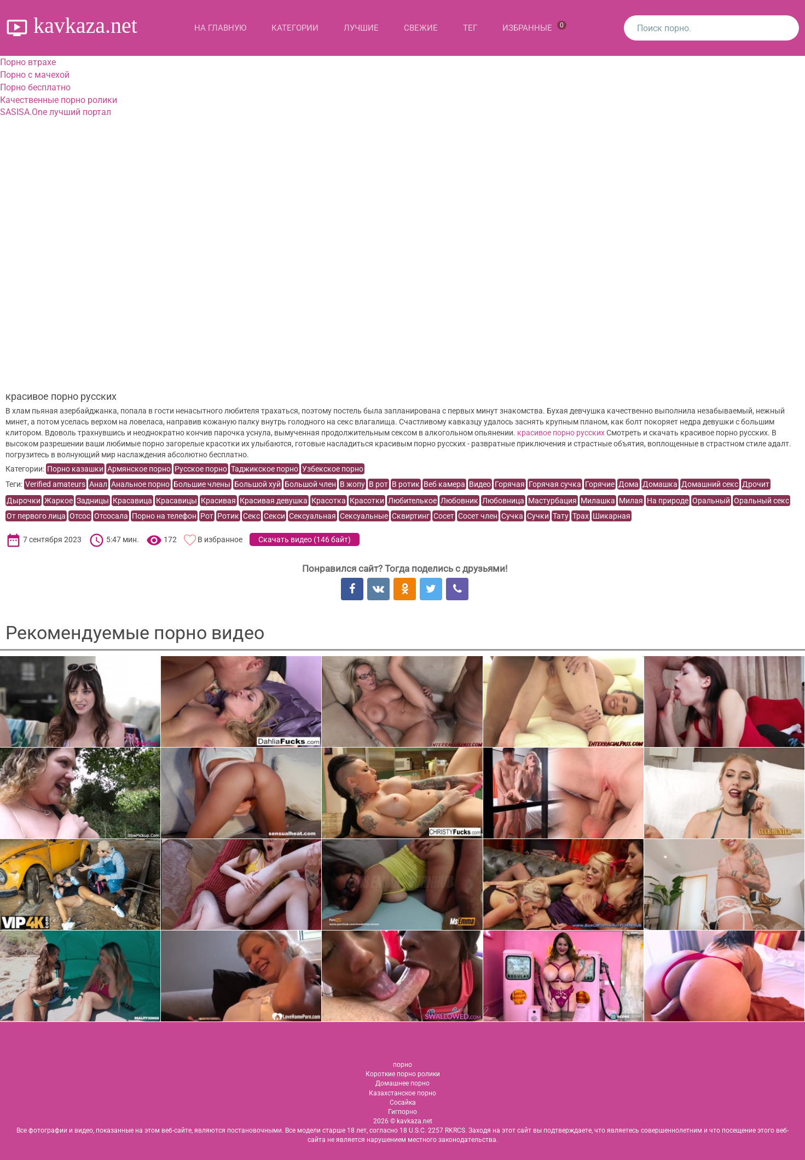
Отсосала (111, 516)
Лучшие (361, 28)
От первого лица (36, 516)
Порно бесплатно (35, 87)
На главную (220, 28)
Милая (631, 500)
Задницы (93, 500)
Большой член (310, 484)
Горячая (510, 484)
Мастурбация (552, 500)
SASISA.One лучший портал (55, 112)
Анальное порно (140, 484)
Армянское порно (139, 468)
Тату (561, 516)
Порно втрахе (28, 62)
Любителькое (412, 500)
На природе (667, 500)
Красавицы (176, 500)
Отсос (80, 516)
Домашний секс (709, 484)
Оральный (711, 500)
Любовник (459, 500)
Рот (206, 516)
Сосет (443, 516)
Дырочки (23, 500)
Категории (294, 28)
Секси (274, 516)
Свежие (421, 28)
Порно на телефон (164, 516)
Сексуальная (312, 516)
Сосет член (477, 516)
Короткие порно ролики (403, 1074)
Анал (98, 484)
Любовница (503, 500)
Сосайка (403, 1102)
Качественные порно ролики (58, 100)
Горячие (600, 484)
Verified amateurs (55, 484)
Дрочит (755, 484)
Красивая (218, 500)
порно (402, 1065)
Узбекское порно (332, 468)
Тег (470, 28)
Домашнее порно (402, 1083)
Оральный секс (761, 500)
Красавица (132, 500)
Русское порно (201, 468)
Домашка (659, 484)
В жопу (352, 484)
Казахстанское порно (402, 1093)
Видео (480, 484)
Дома (628, 484)
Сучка (512, 516)
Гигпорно (402, 1112)
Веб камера (444, 484)
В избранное (220, 539)
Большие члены (201, 484)
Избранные (534, 27)
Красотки (367, 500)
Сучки (538, 516)
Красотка (328, 500)
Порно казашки (75, 468)
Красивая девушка (274, 500)
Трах (580, 516)
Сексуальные (364, 516)
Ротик (228, 516)
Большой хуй (257, 484)
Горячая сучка (555, 484)
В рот (378, 484)
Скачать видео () (304, 539)
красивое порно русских (561, 432)
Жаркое (58, 500)
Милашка (598, 500)
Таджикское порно (264, 468)
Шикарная (611, 516)
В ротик (406, 484)
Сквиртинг (411, 516)
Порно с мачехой (35, 75)
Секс (251, 516)
